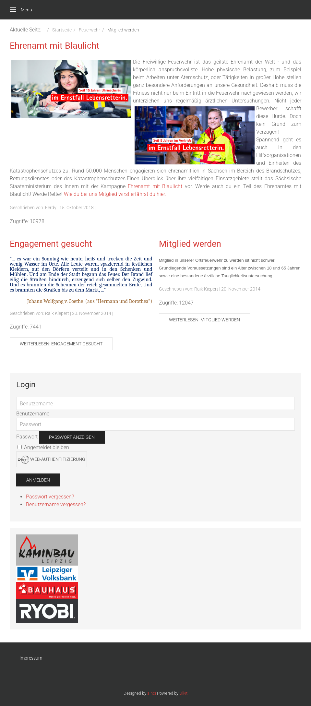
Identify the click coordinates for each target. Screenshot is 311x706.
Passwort (27, 437)
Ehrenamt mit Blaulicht (54, 46)
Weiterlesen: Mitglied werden (204, 319)
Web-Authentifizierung (51, 459)
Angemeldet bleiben (43, 447)
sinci (151, 693)
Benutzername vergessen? (56, 504)
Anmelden (38, 480)
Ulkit (183, 693)
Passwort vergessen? (50, 497)
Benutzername (32, 414)
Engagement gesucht (51, 244)
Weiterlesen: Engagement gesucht (61, 343)
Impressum (30, 658)
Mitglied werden (190, 244)
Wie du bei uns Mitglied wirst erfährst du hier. (115, 194)
